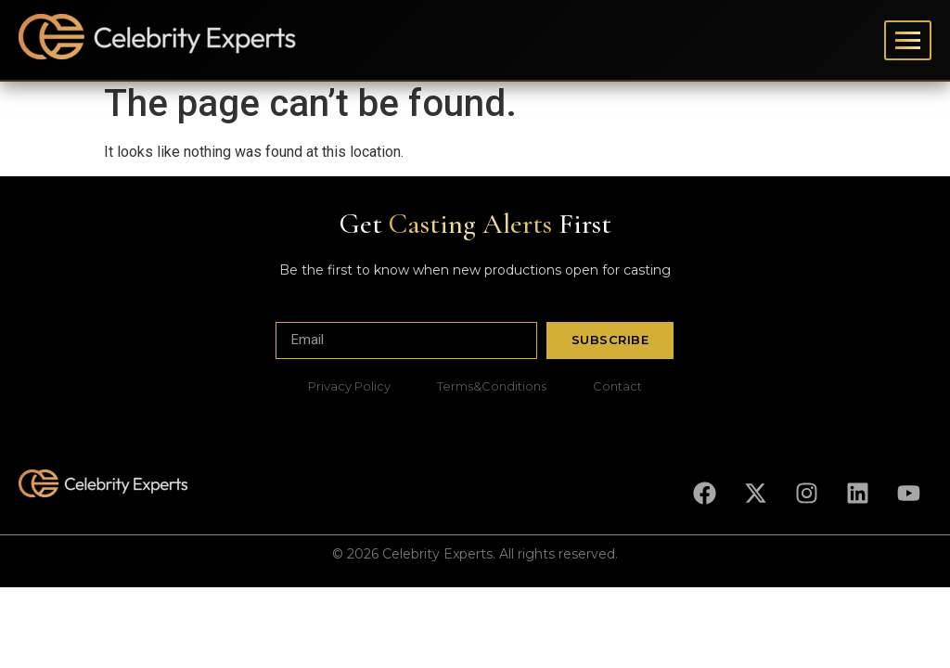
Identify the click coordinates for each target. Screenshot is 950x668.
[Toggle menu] (907, 40)
